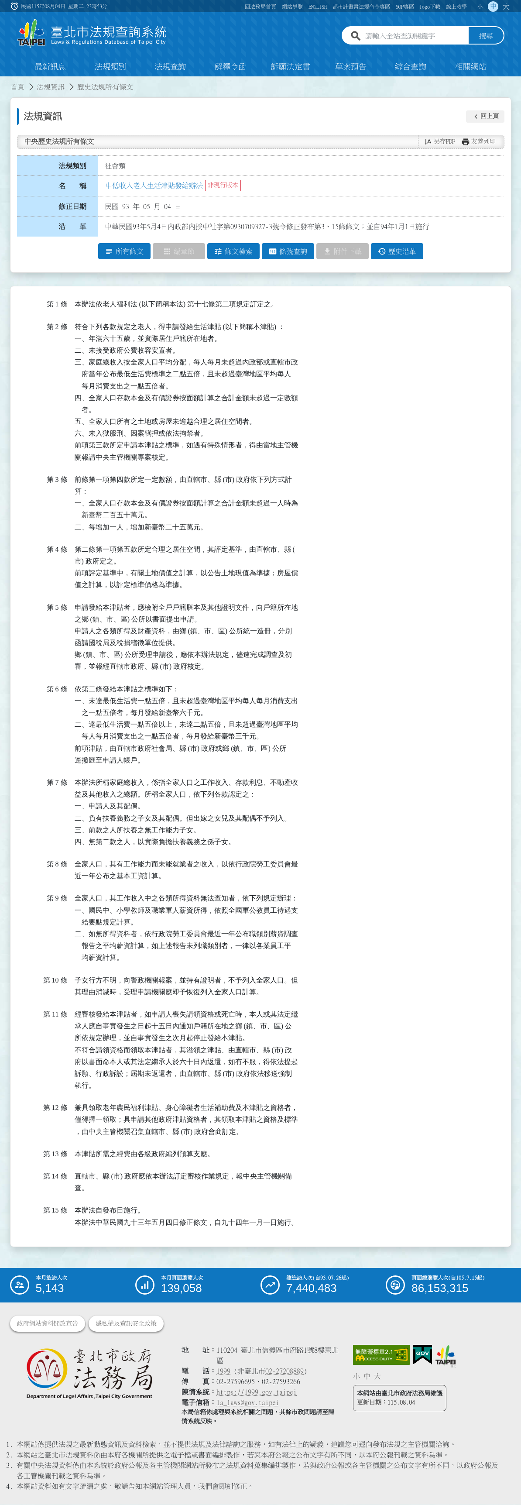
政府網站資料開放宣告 (47, 1324)
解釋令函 (230, 67)
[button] (485, 116)
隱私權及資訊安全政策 (126, 1324)
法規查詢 (170, 67)
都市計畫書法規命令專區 (361, 6)
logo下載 (429, 6)
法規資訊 (51, 87)
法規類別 (110, 67)
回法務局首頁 (260, 6)
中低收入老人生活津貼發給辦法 (154, 185)
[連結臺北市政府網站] (445, 1356)
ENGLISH (317, 6)
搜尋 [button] (486, 36)
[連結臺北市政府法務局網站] (89, 1373)
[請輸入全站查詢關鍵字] (415, 36)
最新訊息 (50, 67)
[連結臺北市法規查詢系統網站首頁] (92, 34)
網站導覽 (292, 6)
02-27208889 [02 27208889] (284, 1371)
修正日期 (72, 206)
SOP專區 (405, 6)
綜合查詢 (410, 67)
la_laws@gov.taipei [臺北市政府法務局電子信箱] (247, 1402)
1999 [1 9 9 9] (223, 1371)
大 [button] (506, 6)
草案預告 (351, 67)
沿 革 (72, 226)
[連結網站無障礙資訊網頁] (381, 1355)
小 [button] (480, 6)
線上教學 (456, 6)
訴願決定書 (290, 67)
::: (5, 82)
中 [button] (493, 6)
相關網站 (471, 67)
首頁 (17, 87)
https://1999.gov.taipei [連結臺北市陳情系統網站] (256, 1392)
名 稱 (72, 186)
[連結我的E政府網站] (422, 1355)
